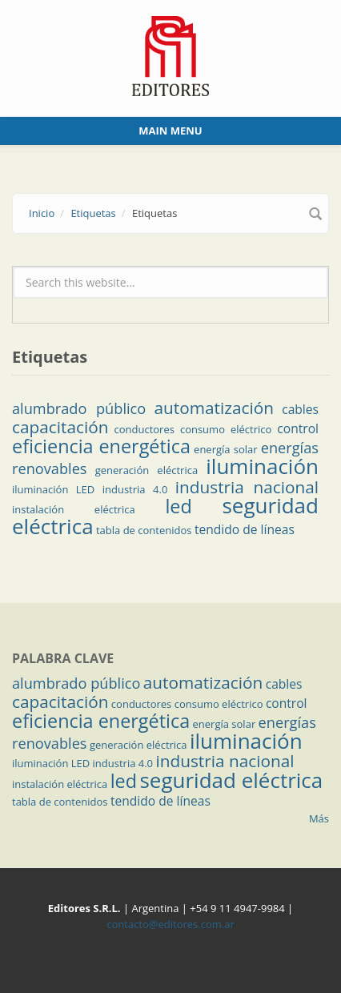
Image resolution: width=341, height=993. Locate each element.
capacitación (60, 427)
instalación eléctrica (73, 509)
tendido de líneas (245, 529)
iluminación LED (53, 489)
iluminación (262, 466)
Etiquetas (92, 213)
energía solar (225, 449)
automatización (214, 407)
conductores (144, 429)
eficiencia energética (101, 446)
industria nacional (247, 487)
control (298, 428)
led (178, 506)
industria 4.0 (135, 489)
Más (319, 818)
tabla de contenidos (144, 530)
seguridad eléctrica (231, 780)
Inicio (41, 213)
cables (300, 409)
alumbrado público (79, 408)
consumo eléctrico (225, 429)
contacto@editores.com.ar (170, 924)
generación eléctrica (146, 470)
